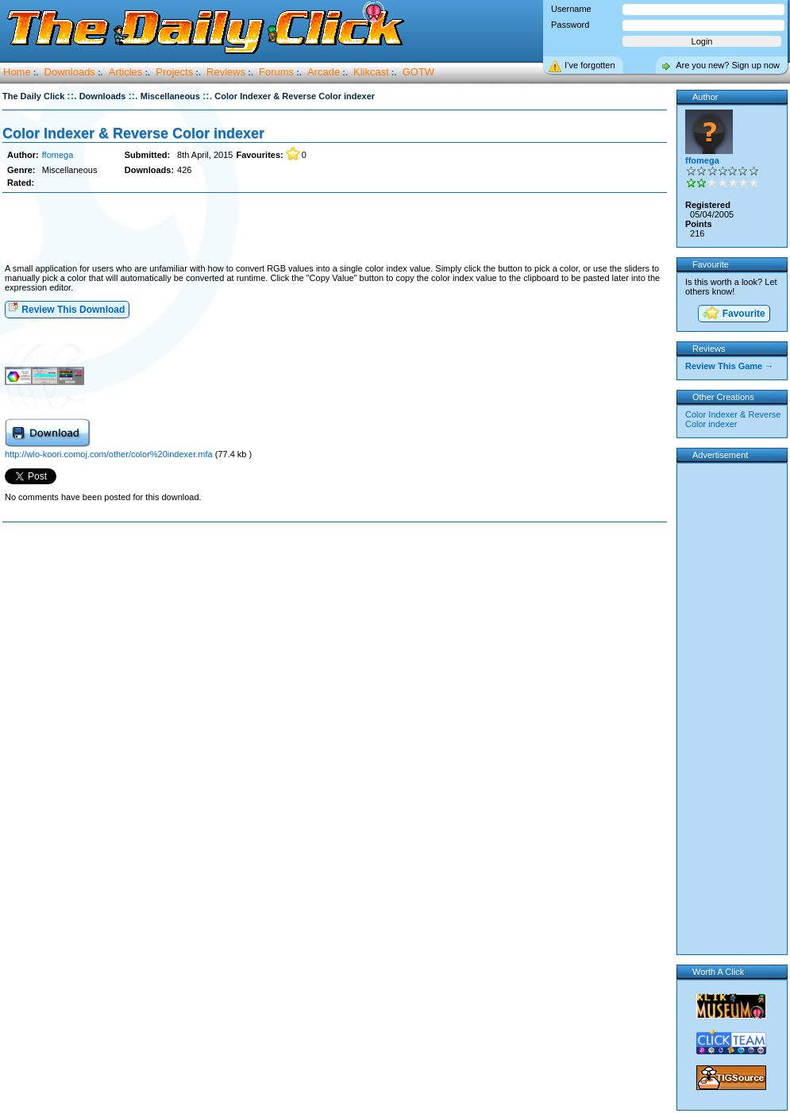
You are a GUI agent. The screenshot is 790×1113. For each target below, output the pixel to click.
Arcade (323, 72)
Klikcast (371, 72)
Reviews (225, 72)
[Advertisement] (334, 228)
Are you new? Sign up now (728, 65)
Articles (126, 72)
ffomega (58, 155)
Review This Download (66, 308)
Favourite (733, 314)
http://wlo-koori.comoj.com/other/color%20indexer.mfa (110, 454)
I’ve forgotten (590, 65)
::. (71, 96)
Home (17, 72)
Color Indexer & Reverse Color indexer (133, 133)
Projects (174, 72)
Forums (276, 72)
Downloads (69, 72)
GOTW (418, 72)
